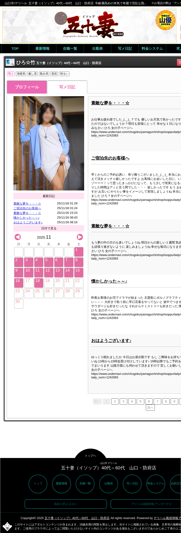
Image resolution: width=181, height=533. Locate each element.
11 (37, 270)
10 (27, 270)
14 (67, 270)
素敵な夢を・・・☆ (27, 203)
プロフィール (27, 87)
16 (17, 280)
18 (37, 280)
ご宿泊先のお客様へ (27, 208)
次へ (150, 407)
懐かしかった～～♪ (26, 217)
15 (77, 270)
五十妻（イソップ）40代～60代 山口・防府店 (77, 518)
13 (57, 270)
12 (47, 270)
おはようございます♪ (28, 222)
